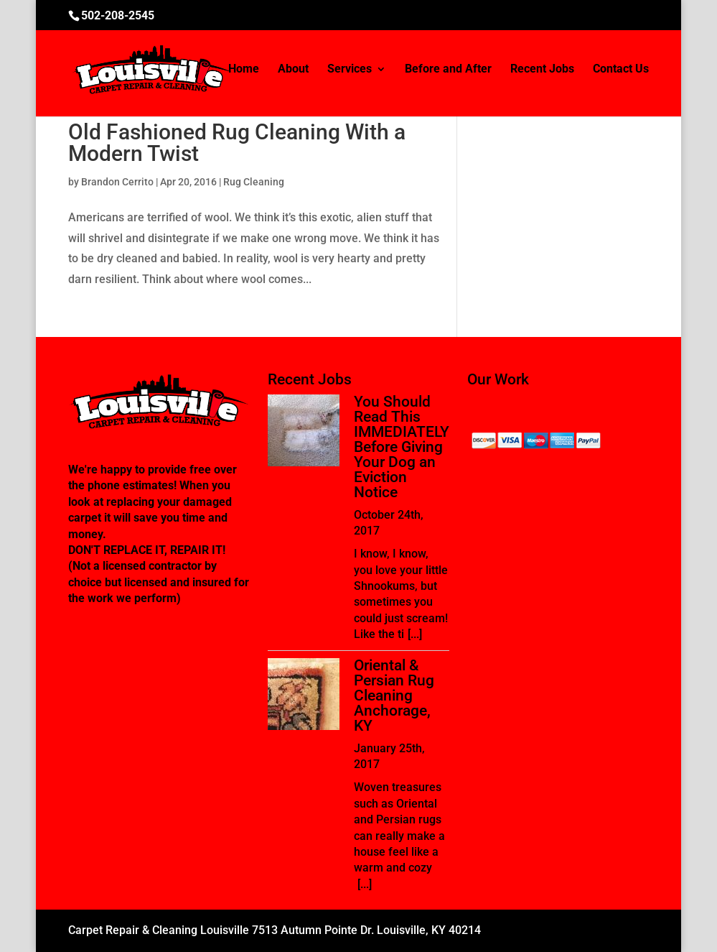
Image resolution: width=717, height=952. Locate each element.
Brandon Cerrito (117, 182)
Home (243, 69)
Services (349, 69)
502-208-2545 (117, 15)
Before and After (448, 69)
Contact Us (621, 69)
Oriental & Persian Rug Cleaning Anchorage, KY (394, 695)
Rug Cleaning (253, 182)
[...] (415, 634)
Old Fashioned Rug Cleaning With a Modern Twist (237, 142)
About (293, 69)
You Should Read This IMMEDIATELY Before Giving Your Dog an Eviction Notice (401, 447)
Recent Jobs (542, 69)
